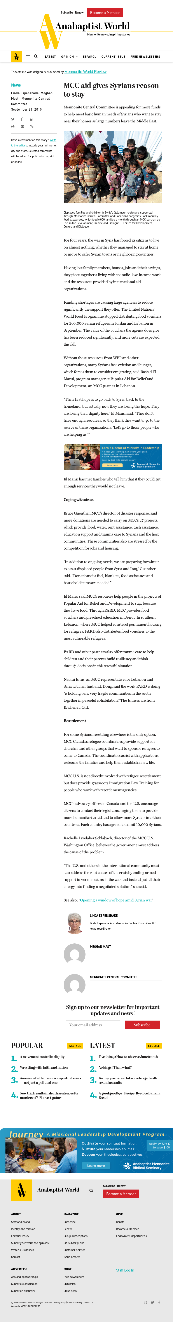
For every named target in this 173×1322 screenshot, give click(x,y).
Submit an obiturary (23, 1291)
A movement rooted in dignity (42, 1057)
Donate (120, 1222)
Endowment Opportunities (131, 1236)
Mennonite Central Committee (113, 977)
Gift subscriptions (74, 1243)
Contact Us (88, 1302)
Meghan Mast (100, 947)
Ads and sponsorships (24, 1277)
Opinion (69, 57)
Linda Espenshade (25, 93)
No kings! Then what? (115, 1068)
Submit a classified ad (24, 1284)
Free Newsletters (145, 57)
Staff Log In (125, 1270)
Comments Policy (74, 1302)
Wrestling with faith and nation (44, 1068)
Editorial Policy (20, 1236)
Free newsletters (74, 1277)
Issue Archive (72, 1257)
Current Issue (113, 57)
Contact (15, 1257)
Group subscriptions (76, 1236)
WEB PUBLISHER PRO (30, 1306)
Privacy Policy (60, 1302)
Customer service (74, 1250)
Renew (79, 12)
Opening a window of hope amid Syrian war (116, 900)
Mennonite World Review (86, 72)
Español (89, 57)
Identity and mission (23, 1229)
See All (75, 1046)
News (16, 85)
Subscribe (67, 12)
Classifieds (70, 1291)
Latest (50, 57)
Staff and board (20, 1222)
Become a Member (105, 12)
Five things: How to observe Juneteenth (128, 1057)
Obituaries (70, 1284)
